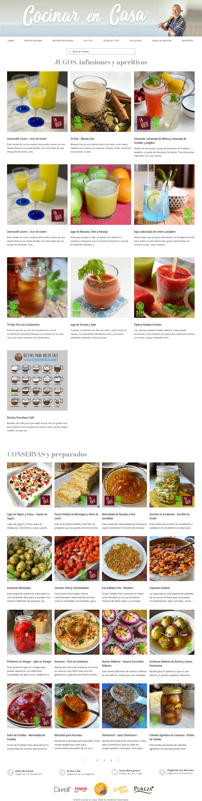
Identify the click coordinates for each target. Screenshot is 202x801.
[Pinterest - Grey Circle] (162, 772)
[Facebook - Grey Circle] (10, 772)
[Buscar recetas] (100, 51)
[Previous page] (84, 760)
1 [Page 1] (90, 760)
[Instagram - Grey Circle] (62, 772)
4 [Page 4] (111, 760)
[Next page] (118, 760)
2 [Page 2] (97, 760)
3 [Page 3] (104, 760)
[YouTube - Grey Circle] (114, 772)
